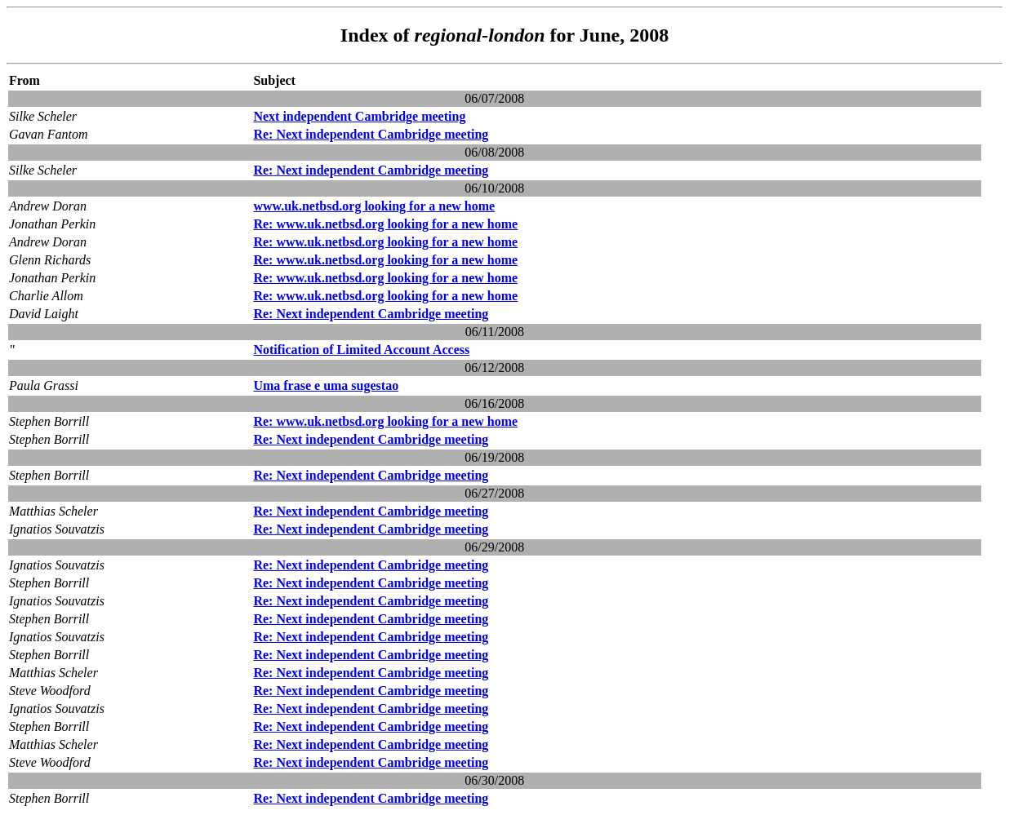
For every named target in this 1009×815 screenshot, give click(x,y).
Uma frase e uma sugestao (325, 385)
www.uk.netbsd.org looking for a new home (374, 206)
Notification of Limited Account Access (361, 350)
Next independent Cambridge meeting (359, 116)
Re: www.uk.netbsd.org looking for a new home (385, 224)
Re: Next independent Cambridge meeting (370, 134)
